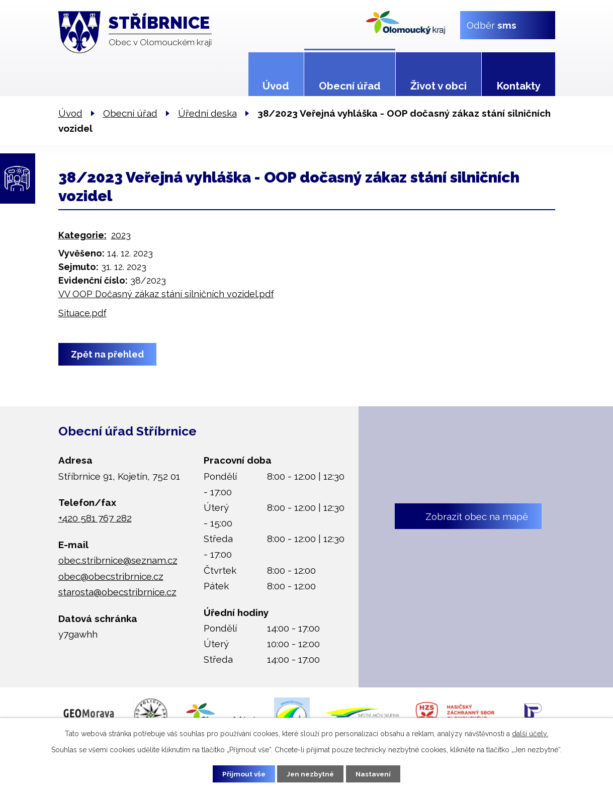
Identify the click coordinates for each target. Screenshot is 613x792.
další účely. (530, 733)
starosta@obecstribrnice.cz (117, 591)
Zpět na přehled (108, 354)
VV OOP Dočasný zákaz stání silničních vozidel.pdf (166, 294)
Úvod (275, 86)
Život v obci (438, 86)
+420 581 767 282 (95, 517)
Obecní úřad (350, 86)
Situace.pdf (82, 313)
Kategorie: (82, 235)
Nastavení (376, 773)
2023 (121, 235)
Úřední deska (207, 113)
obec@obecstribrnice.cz (110, 576)
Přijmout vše (240, 773)
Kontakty (518, 86)
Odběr (491, 24)
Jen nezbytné (310, 773)
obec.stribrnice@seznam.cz (118, 560)
